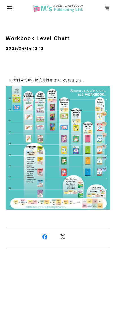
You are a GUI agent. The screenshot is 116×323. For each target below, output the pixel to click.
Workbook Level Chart (38, 38)
